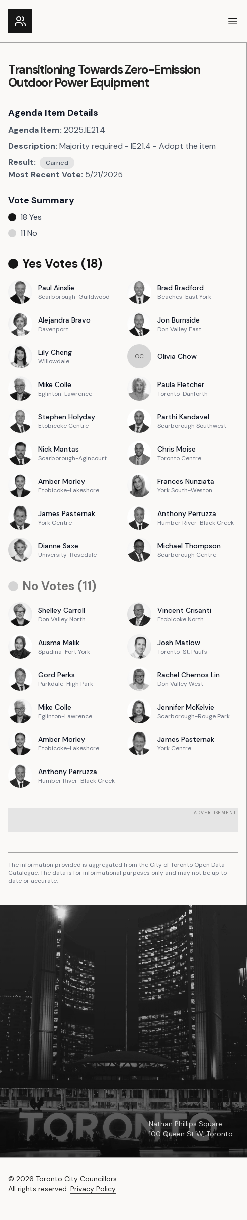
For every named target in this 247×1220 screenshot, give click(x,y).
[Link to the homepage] (20, 21)
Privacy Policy (93, 1188)
